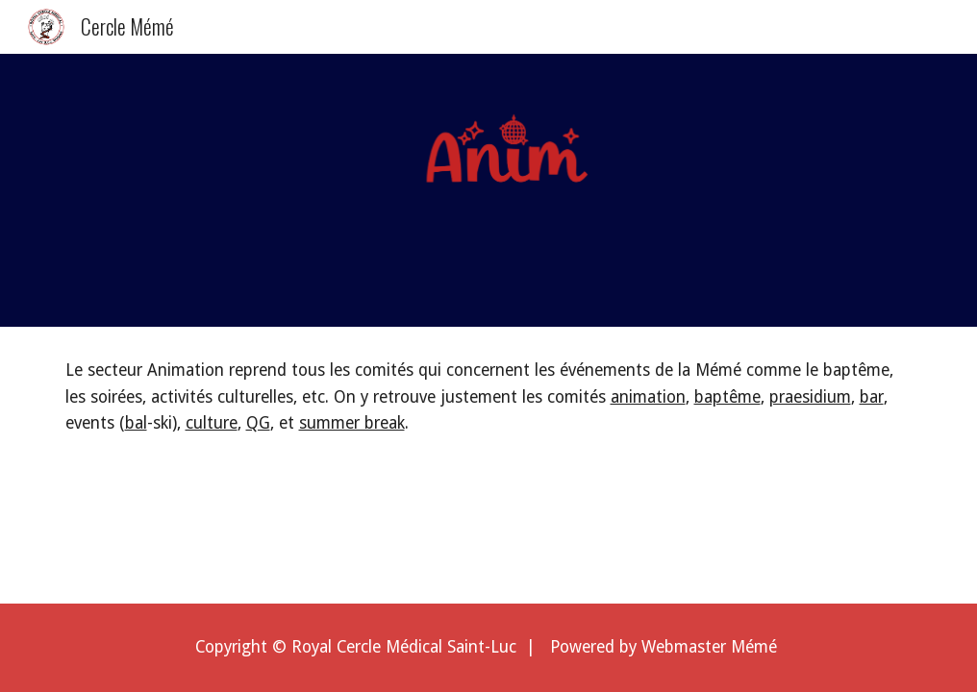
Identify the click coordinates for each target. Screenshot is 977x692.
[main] (489, 397)
